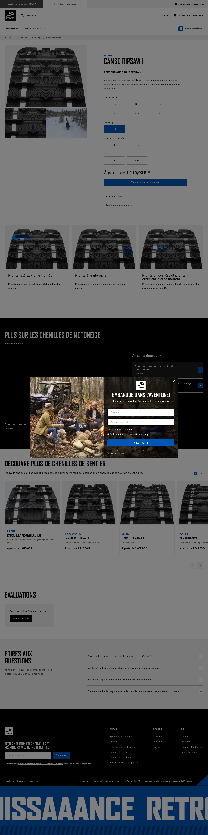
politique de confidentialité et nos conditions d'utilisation (143, 451)
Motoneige (144, 434)
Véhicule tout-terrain (121, 434)
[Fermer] (174, 381)
